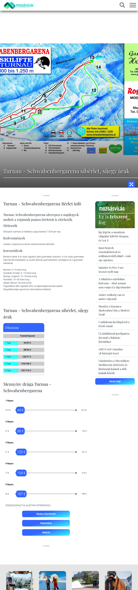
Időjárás (46, 532)
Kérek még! (115, 381)
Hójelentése (46, 523)
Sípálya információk (46, 514)
